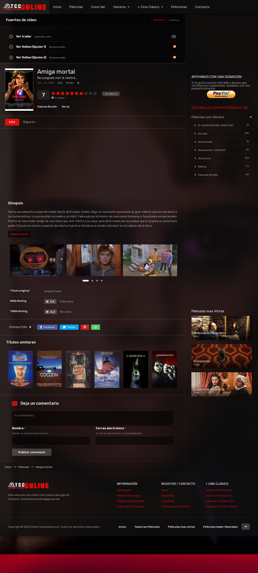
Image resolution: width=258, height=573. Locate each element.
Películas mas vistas (181, 526)
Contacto (202, 7)
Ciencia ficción (47, 106)
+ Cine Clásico (148, 7)
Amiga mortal (19, 234)
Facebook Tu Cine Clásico (221, 506)
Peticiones (179, 7)
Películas (76, 7)
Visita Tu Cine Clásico (219, 490)
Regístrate (167, 495)
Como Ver (98, 7)
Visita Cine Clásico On (219, 495)
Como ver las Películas (131, 506)
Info (12, 122)
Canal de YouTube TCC (220, 501)
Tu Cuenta (167, 501)
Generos (119, 7)
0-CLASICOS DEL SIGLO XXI (215, 125)
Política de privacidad (130, 501)
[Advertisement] (92, 162)
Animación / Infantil (212, 150)
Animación (205, 141)
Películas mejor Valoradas (220, 526)
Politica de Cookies (129, 495)
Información (124, 490)
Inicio (57, 7)
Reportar (159, 20)
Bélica (202, 166)
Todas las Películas (147, 526)
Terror (65, 106)
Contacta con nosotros (175, 506)
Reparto (29, 122)
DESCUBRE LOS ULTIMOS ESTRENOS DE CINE (219, 108)
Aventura (204, 158)
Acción (202, 133)
